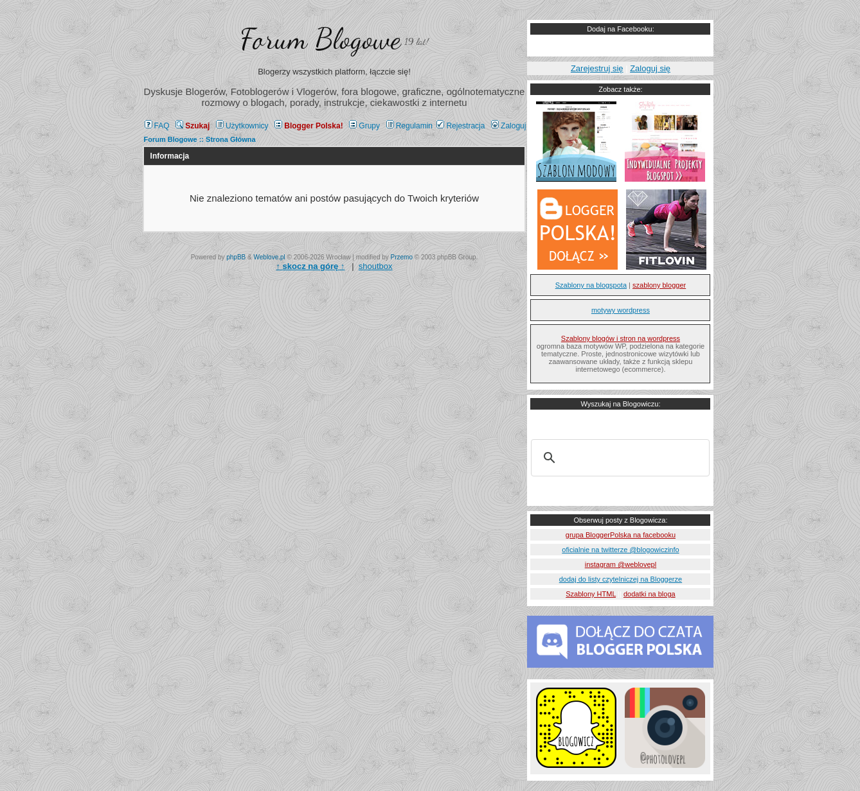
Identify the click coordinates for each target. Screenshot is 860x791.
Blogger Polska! (308, 125)
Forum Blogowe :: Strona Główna (200, 139)
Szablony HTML (591, 594)
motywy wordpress (620, 310)
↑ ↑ (310, 266)
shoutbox (376, 266)
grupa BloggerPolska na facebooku (621, 535)
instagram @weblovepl (620, 564)
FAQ (157, 125)
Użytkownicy (242, 125)
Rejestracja (460, 125)
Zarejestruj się (597, 68)
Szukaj (192, 125)
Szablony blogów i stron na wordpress (620, 338)
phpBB (236, 257)
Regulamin (409, 125)
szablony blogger (659, 285)
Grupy (364, 125)
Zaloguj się (650, 68)
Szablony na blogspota (591, 285)
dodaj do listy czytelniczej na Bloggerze (620, 579)
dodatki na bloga (649, 594)
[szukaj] (618, 457)
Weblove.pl (269, 257)
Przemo (402, 257)
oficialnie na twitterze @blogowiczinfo (620, 549)
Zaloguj (508, 125)
